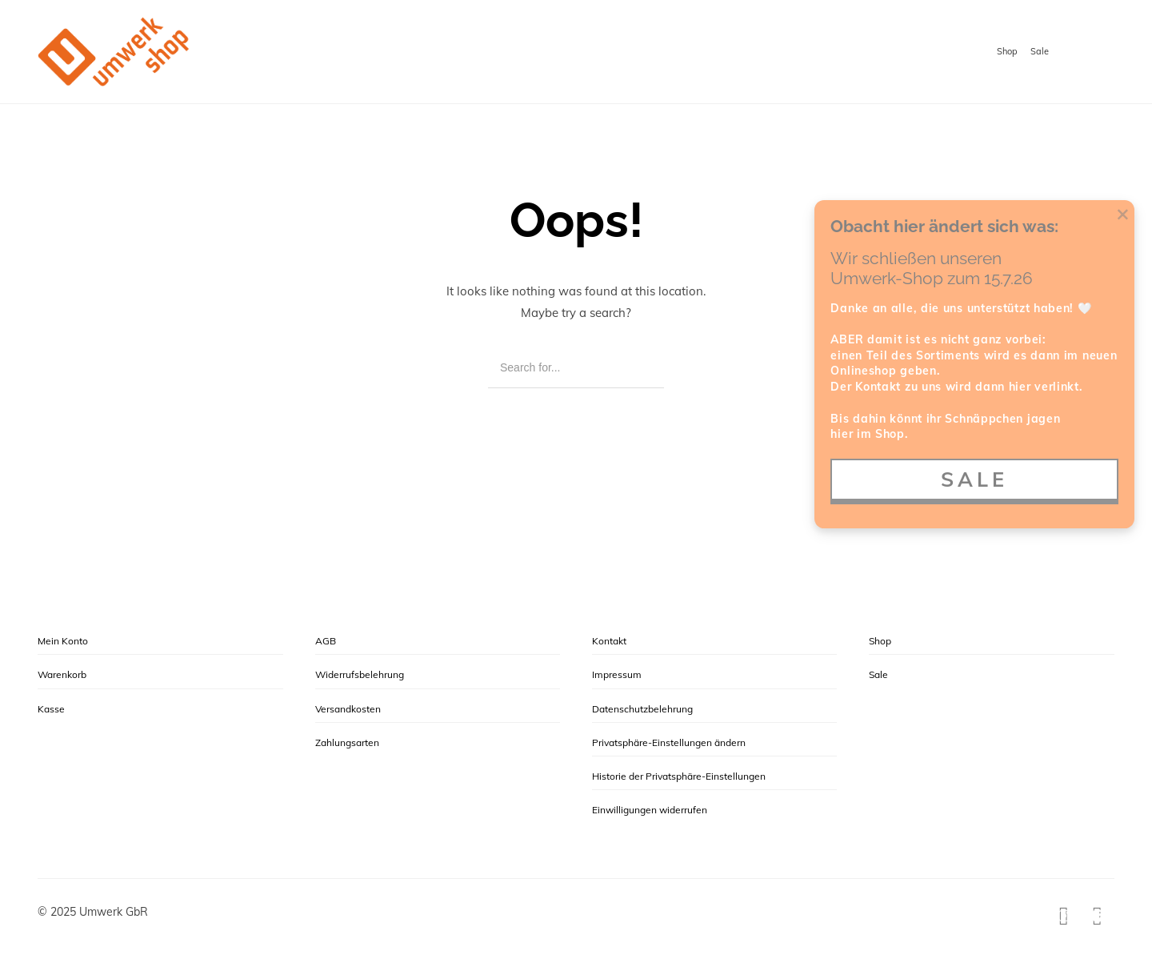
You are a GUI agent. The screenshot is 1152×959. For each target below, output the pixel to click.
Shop (1007, 51)
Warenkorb (62, 674)
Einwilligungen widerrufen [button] (649, 810)
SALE (974, 479)
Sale (1039, 51)
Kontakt (609, 641)
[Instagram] (1064, 916)
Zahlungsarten (347, 742)
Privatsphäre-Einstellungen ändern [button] (669, 742)
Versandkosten (348, 709)
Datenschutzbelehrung (642, 709)
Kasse (51, 709)
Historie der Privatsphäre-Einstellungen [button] (679, 776)
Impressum (617, 674)
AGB (325, 641)
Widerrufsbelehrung (359, 674)
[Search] (640, 367)
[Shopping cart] (1098, 53)
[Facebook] (1097, 916)
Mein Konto (63, 641)
